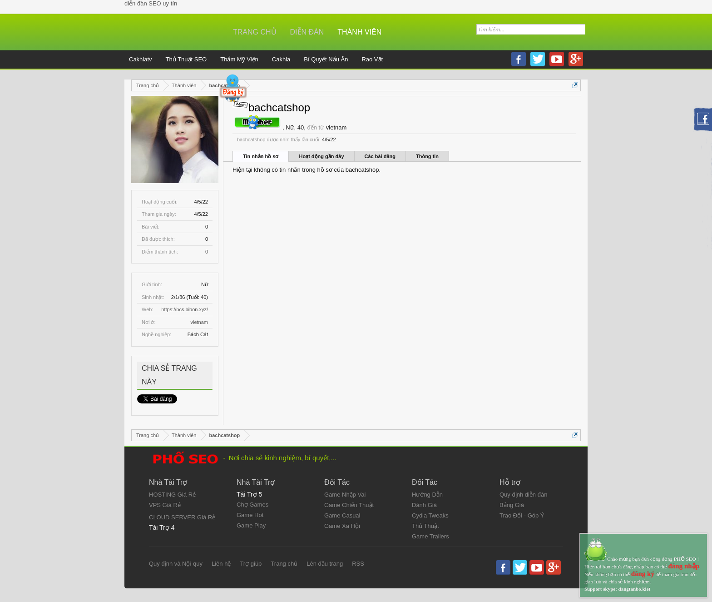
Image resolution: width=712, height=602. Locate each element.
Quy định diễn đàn (523, 494)
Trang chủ (255, 32)
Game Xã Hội (342, 525)
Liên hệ (221, 563)
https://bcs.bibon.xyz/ (184, 309)
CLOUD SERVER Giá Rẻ (182, 517)
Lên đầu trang (325, 563)
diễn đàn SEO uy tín (150, 3)
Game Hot (250, 515)
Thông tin (427, 156)
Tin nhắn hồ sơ (260, 156)
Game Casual (342, 515)
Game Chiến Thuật (349, 505)
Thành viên (359, 32)
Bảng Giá (511, 505)
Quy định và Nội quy (176, 563)
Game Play (251, 525)
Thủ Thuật (425, 525)
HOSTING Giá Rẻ (172, 494)
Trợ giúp (251, 563)
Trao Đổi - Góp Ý (521, 515)
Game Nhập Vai (345, 494)
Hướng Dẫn (427, 494)
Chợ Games (252, 504)
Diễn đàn (307, 32)
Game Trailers (430, 536)
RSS (358, 563)
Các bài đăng (380, 156)
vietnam (199, 322)
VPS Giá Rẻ (165, 505)
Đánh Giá (424, 505)
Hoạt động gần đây (321, 156)
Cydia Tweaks (430, 515)
